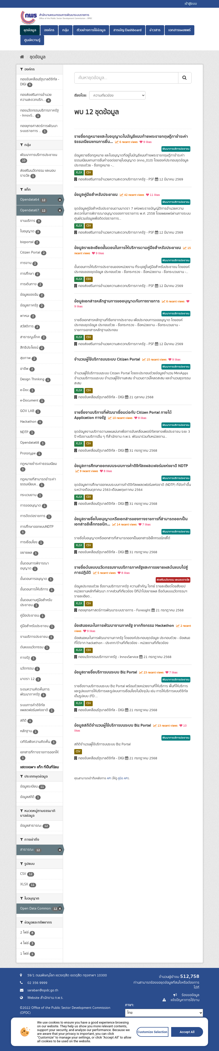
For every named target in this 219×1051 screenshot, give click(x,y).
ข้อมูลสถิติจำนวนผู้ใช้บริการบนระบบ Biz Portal (112, 725)
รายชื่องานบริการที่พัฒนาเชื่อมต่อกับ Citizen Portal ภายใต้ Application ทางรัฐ (123, 415)
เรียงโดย (80, 95)
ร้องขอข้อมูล (190, 995)
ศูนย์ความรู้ (32, 40)
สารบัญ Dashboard (127, 30)
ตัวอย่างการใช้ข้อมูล (91, 30)
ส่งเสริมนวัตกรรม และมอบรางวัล (173, 580)
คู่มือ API (123, 778)
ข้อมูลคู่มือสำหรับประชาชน (96, 194)
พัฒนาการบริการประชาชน (175, 149)
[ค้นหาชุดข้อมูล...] (126, 78)
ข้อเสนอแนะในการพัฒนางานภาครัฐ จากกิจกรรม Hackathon (124, 625)
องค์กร (49, 30)
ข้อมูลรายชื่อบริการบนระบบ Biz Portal (105, 672)
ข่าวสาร (154, 30)
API (109, 778)
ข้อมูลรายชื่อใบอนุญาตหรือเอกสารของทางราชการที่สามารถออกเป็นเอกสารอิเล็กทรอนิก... (131, 521)
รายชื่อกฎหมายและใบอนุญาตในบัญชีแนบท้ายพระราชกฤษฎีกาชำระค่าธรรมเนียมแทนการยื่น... (131, 139)
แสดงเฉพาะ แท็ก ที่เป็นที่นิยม (39, 767)
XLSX (79, 173)
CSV (88, 173)
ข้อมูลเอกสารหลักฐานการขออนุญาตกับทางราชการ (117, 301)
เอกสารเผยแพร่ (179, 30)
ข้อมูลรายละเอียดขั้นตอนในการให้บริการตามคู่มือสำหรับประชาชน (127, 248)
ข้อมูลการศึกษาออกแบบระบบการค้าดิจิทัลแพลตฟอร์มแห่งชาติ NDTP (131, 466)
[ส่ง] (185, 78)
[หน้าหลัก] (22, 57)
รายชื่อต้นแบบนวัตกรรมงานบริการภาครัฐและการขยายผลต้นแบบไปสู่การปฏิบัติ (131, 570)
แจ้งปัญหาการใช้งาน (185, 1000)
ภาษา (129, 1005)
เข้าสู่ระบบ (191, 3)
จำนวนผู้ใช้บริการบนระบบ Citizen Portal (107, 359)
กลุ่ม (65, 30)
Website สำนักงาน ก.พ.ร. (45, 997)
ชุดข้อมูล (30, 30)
